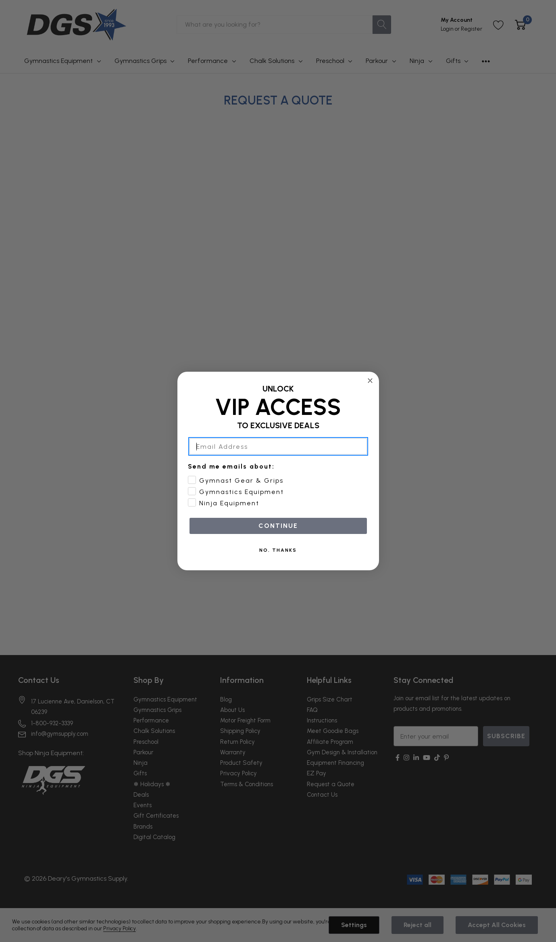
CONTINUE (278, 538)
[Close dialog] (370, 393)
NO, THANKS (278, 562)
